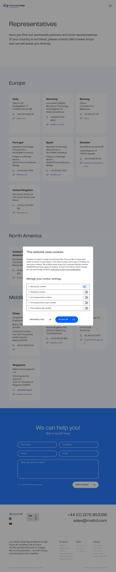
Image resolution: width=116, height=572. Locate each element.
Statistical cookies (36, 292)
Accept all (63, 319)
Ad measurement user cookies (42, 303)
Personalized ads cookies (39, 308)
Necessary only (37, 319)
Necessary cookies (37, 287)
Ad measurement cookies (40, 297)
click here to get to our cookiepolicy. (66, 269)
